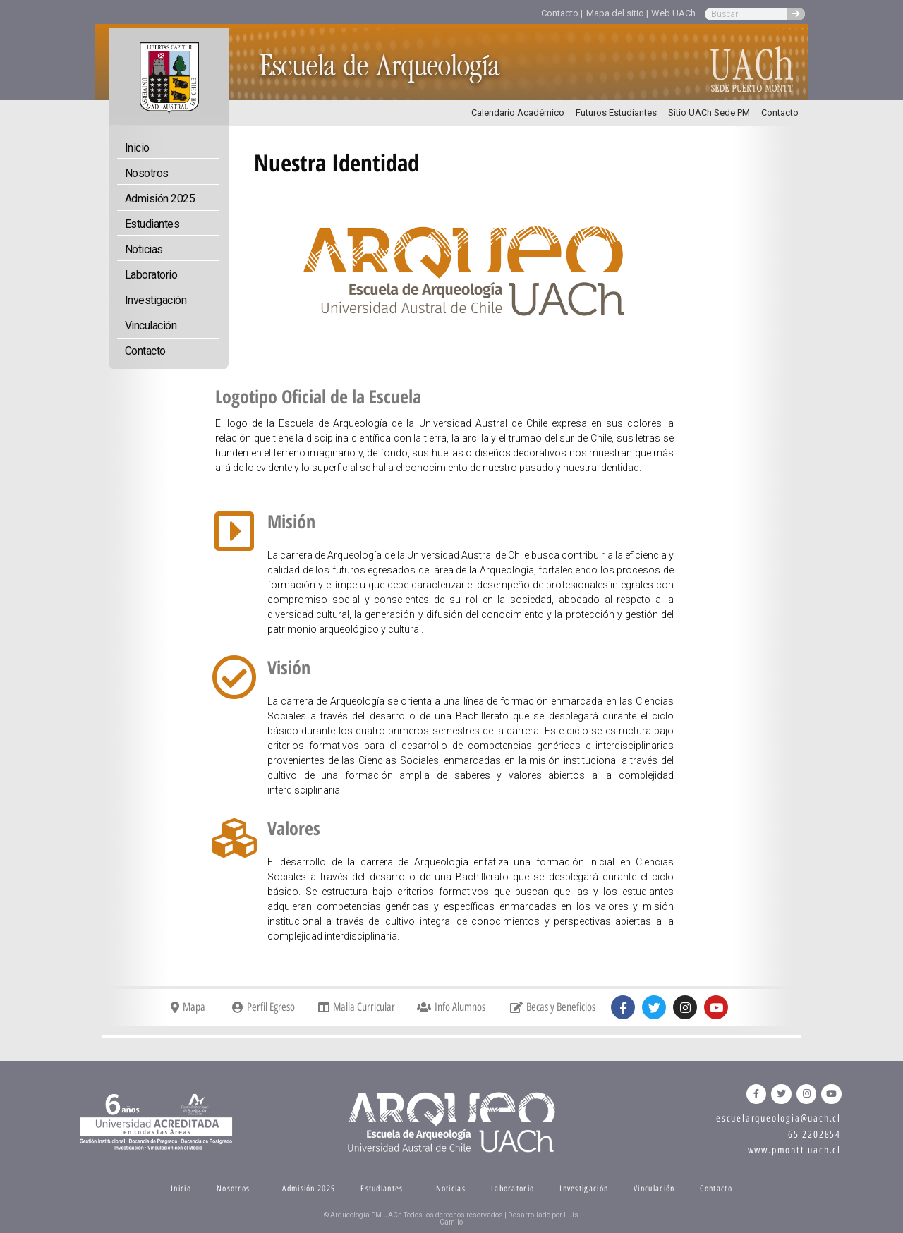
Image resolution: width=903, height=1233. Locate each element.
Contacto (780, 112)
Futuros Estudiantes (616, 112)
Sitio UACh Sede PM (709, 112)
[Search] (796, 14)
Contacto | (562, 13)
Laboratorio (151, 274)
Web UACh (673, 13)
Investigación (156, 300)
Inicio (137, 147)
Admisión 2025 (160, 198)
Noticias (144, 249)
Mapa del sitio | (617, 13)
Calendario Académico (517, 112)
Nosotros (147, 173)
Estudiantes (152, 224)
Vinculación (151, 325)
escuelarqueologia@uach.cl (778, 1118)
